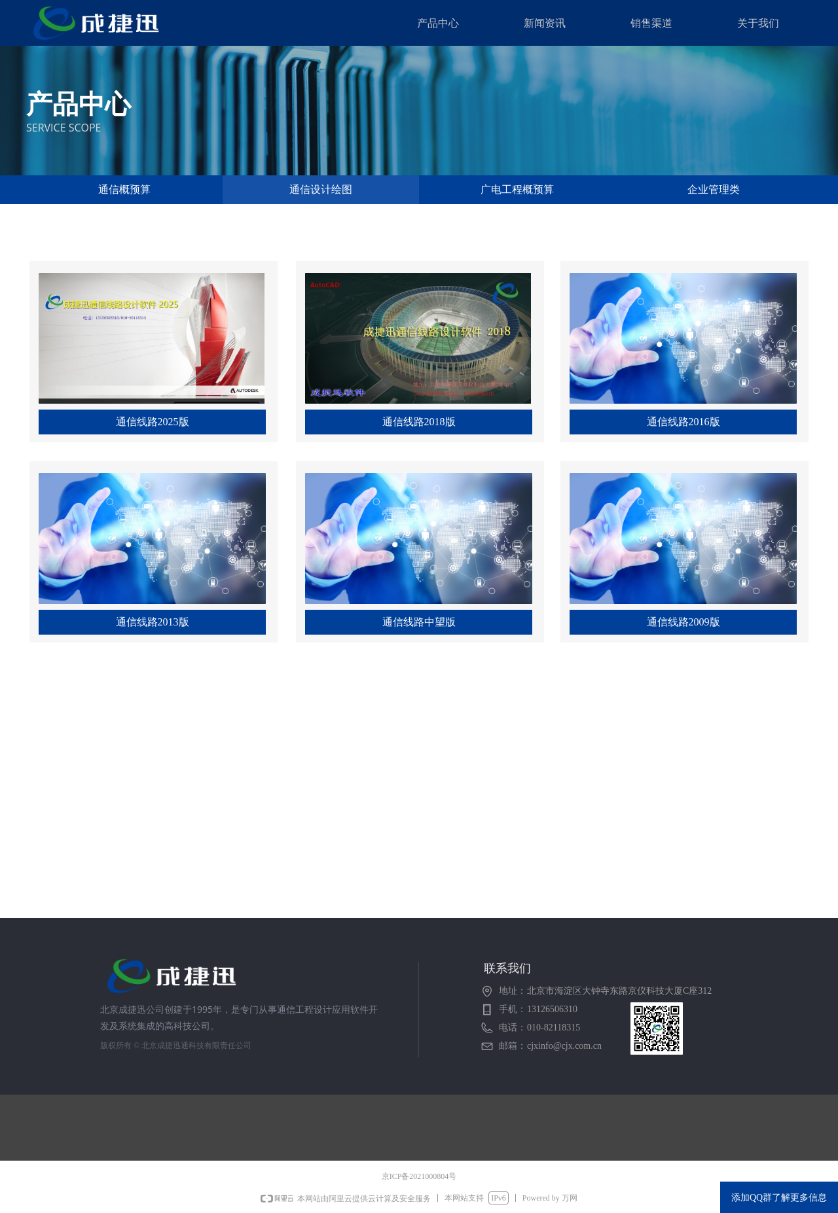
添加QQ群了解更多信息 (779, 1198)
